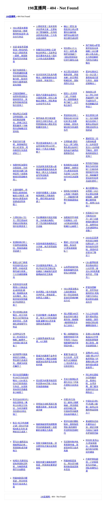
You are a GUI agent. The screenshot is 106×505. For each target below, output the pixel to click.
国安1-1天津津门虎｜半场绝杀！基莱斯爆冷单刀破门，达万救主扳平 (71, 99)
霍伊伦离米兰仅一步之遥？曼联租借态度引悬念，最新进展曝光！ (92, 77)
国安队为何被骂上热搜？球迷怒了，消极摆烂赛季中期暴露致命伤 (71, 197)
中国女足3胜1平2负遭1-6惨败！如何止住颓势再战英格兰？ (92, 407)
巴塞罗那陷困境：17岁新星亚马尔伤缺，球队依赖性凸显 (92, 465)
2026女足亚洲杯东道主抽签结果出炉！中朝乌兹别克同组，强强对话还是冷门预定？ (92, 246)
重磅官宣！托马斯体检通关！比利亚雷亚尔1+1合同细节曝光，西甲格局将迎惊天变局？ (92, 147)
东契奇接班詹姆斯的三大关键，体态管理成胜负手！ (46, 246)
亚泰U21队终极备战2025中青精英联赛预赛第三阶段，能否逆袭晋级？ (93, 340)
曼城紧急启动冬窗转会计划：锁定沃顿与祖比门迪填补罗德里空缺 (92, 427)
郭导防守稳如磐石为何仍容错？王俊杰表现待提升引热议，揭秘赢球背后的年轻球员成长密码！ (92, 172)
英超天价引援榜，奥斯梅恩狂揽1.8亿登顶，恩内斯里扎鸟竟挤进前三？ (20, 147)
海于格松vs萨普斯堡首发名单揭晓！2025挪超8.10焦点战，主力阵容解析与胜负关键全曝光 (93, 54)
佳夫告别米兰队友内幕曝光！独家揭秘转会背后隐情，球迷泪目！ (46, 77)
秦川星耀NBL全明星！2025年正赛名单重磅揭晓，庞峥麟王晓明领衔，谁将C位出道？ (93, 197)
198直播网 (45, 496)
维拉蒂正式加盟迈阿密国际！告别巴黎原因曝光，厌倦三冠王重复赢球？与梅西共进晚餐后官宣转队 (20, 123)
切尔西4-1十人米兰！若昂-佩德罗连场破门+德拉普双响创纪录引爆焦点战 (71, 54)
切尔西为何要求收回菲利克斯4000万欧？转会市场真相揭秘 (46, 383)
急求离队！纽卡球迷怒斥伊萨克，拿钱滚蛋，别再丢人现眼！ (46, 295)
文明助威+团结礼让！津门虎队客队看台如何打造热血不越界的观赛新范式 (71, 147)
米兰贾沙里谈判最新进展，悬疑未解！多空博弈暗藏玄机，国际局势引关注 (71, 77)
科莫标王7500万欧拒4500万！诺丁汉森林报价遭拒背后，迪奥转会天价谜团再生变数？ (92, 222)
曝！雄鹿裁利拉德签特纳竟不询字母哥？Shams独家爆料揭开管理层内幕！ (71, 340)
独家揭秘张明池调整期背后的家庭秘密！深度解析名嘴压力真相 (46, 427)
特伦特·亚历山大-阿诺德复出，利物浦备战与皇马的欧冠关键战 (92, 446)
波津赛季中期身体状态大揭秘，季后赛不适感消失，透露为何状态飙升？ (20, 360)
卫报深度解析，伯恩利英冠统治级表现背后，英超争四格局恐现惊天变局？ (20, 99)
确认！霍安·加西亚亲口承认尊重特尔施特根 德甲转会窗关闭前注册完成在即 (71, 32)
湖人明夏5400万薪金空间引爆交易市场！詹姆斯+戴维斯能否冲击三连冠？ (71, 319)
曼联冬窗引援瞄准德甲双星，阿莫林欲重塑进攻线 (46, 465)
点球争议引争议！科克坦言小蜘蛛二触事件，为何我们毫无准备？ (20, 340)
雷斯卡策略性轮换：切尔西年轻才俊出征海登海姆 (46, 446)
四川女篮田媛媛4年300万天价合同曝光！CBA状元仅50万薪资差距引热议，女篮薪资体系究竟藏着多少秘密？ (20, 383)
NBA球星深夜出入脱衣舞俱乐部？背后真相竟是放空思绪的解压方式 (71, 295)
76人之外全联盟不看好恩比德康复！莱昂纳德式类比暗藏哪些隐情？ (92, 319)
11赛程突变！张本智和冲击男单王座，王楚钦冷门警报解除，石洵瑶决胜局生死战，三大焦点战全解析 (46, 32)
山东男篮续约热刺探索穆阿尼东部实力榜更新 (71, 270)
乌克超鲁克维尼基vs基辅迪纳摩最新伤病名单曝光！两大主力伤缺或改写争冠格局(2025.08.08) (46, 172)
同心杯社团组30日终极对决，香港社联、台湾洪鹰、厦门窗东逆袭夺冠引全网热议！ (92, 383)
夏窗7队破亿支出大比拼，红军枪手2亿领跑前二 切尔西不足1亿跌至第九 (71, 360)
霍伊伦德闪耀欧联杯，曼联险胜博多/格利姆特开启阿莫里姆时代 (71, 427)
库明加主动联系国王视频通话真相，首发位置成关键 (46, 407)
